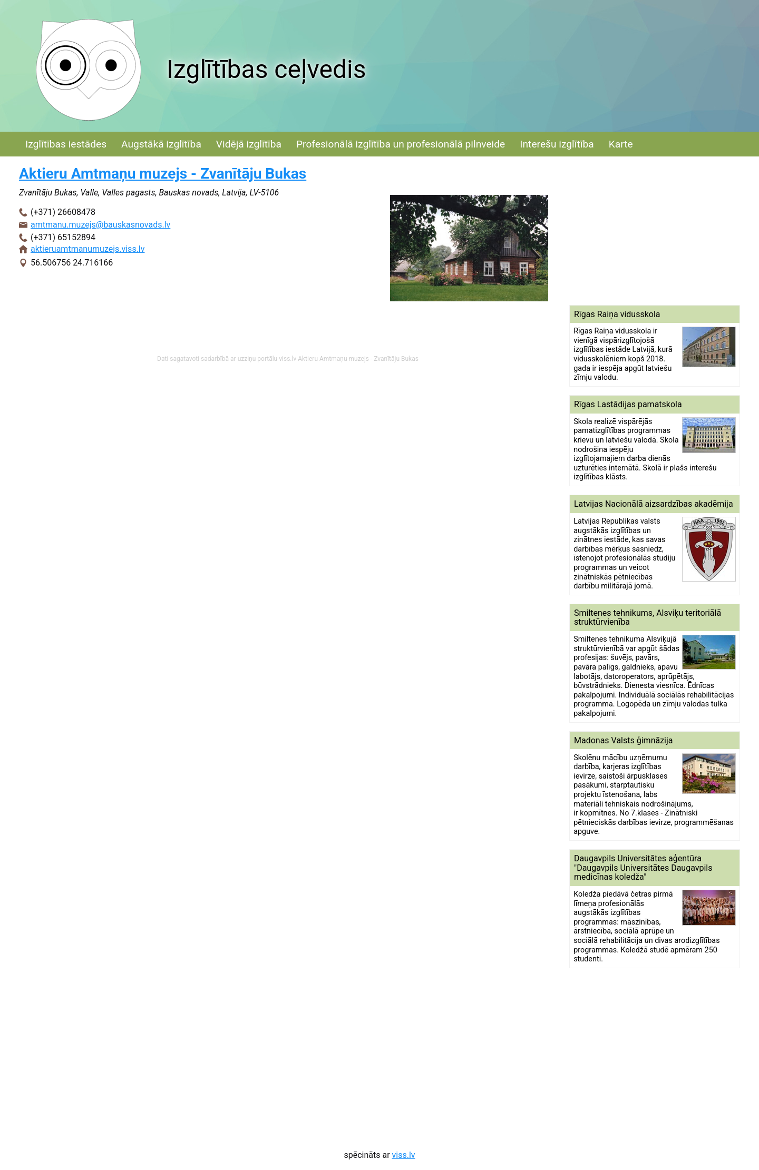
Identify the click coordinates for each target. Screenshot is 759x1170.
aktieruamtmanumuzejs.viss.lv (88, 249)
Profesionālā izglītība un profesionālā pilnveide (400, 144)
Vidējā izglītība (248, 144)
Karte (621, 144)
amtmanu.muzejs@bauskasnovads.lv (100, 225)
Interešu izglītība (556, 144)
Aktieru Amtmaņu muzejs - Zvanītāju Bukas (162, 173)
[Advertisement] (654, 231)
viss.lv (403, 1155)
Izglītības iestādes (65, 144)
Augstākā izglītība (161, 144)
